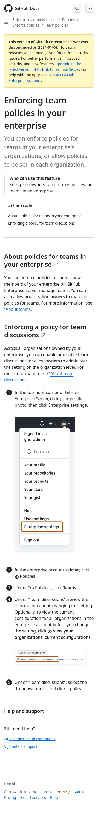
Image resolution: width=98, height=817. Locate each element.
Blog (54, 797)
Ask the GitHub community (30, 738)
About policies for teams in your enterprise (45, 260)
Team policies (56, 25)
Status (79, 791)
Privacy (63, 791)
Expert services (33, 797)
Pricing (10, 797)
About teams (18, 309)
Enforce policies (26, 25)
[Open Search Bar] (77, 8)
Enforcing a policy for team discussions (45, 330)
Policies (68, 19)
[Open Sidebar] (6, 22)
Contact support (20, 746)
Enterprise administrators (34, 19)
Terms (47, 791)
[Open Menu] (89, 8)
